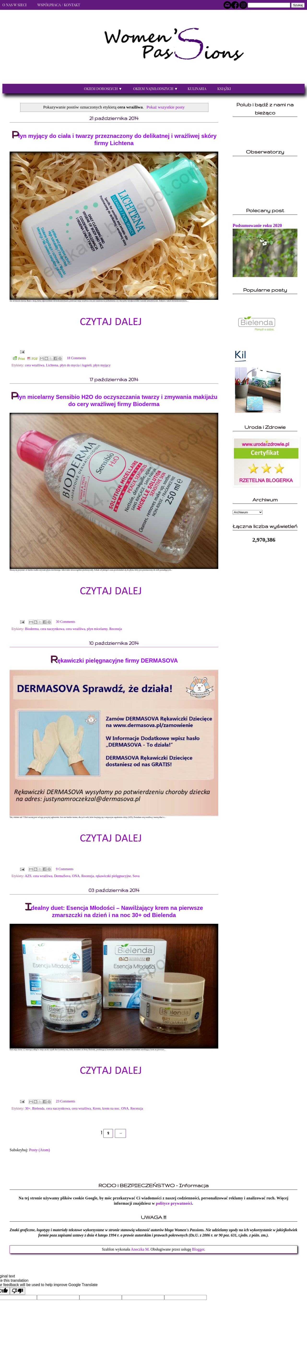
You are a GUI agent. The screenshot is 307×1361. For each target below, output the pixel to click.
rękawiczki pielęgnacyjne (113, 876)
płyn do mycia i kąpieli (76, 365)
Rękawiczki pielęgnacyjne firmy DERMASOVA (114, 660)
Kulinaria (197, 88)
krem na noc (110, 1108)
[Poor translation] (17, 1291)
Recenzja (115, 629)
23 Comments (65, 1101)
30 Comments (65, 622)
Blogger (198, 1249)
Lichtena (52, 365)
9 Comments (64, 869)
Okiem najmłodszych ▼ (155, 88)
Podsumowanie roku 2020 (257, 225)
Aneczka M (140, 1249)
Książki (224, 88)
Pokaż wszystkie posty (166, 107)
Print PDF (25, 358)
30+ (27, 1108)
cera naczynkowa (52, 629)
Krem (97, 1108)
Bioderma (32, 629)
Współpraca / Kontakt (58, 4)
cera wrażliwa (34, 365)
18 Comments (76, 358)
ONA (76, 876)
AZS (28, 876)
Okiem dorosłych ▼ (103, 88)
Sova (136, 876)
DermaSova (62, 876)
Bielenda (38, 1108)
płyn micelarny (97, 629)
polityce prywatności (174, 1203)
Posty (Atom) (39, 1150)
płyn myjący (102, 365)
